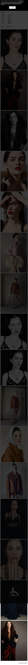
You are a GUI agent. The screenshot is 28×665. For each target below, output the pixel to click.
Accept (12, 7)
